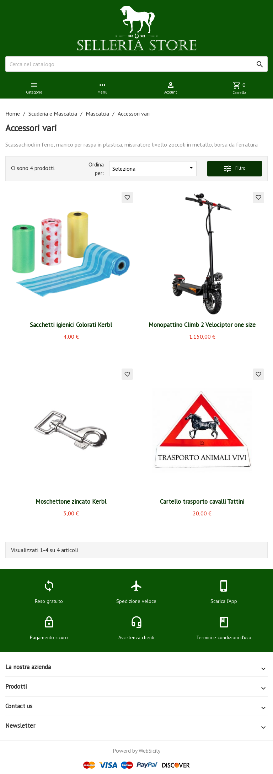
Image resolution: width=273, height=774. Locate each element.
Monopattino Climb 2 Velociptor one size (202, 325)
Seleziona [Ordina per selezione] (154, 167)
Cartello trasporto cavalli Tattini (202, 501)
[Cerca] (136, 64)
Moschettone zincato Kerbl (71, 501)
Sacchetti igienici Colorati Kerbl (71, 325)
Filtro (234, 168)
